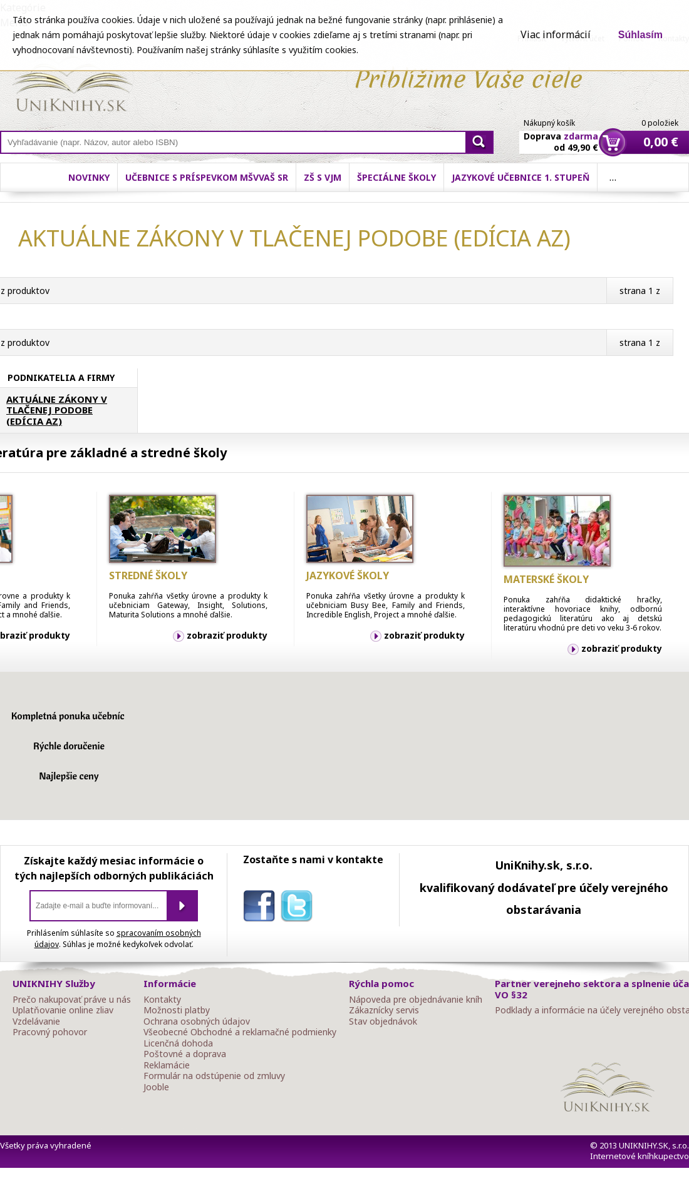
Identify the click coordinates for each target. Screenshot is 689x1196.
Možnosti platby (176, 1010)
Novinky (89, 177)
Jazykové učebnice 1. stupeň (520, 177)
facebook (262, 908)
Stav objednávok (383, 1021)
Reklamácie (166, 1065)
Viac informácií (556, 34)
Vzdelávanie (36, 1021)
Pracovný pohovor (50, 1032)
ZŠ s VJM (322, 177)
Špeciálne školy (396, 177)
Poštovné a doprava (184, 1054)
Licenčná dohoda (178, 1043)
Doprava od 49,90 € (561, 134)
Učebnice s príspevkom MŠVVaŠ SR (206, 177)
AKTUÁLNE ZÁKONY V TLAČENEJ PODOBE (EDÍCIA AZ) (56, 410)
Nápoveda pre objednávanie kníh (415, 999)
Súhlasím (640, 34)
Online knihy (72, 86)
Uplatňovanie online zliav (63, 1010)
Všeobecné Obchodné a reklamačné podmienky (239, 1032)
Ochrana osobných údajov (196, 1021)
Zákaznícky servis (384, 1010)
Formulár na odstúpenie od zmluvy (214, 1076)
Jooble (156, 1087)
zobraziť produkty (227, 635)
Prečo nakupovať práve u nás (72, 999)
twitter (299, 908)
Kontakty (162, 999)
